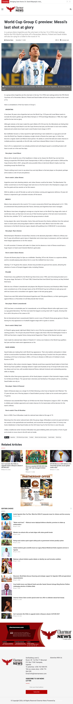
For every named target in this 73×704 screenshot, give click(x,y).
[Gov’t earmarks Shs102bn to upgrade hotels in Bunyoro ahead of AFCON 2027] (12, 456)
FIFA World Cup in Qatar (22, 437)
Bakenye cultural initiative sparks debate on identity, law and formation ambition (37, 559)
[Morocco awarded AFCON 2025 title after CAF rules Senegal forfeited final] (36, 457)
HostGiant (58, 701)
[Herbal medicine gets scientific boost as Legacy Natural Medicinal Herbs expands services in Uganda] (6, 552)
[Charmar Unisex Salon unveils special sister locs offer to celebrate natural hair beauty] (6, 604)
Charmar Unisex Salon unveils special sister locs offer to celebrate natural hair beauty (38, 597)
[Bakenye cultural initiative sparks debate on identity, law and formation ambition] (6, 566)
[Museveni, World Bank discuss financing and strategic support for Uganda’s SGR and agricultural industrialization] (6, 578)
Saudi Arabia (51, 437)
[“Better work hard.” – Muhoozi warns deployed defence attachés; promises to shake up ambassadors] (6, 525)
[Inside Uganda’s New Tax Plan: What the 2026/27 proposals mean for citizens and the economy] (6, 516)
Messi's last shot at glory (41, 437)
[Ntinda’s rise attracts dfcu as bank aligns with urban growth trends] (6, 534)
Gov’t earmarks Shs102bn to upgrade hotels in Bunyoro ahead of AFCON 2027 (12, 465)
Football (31, 437)
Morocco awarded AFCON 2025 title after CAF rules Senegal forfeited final (36, 467)
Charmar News (9, 40)
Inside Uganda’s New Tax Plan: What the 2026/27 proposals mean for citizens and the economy (41, 514)
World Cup (58, 437)
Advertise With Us (56, 658)
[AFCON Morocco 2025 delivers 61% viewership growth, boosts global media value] (61, 456)
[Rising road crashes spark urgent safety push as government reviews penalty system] (6, 542)
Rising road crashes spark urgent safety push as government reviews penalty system (38, 540)
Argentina (12, 437)
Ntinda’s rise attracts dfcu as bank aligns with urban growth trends (33, 532)
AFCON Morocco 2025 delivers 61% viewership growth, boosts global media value (60, 465)
